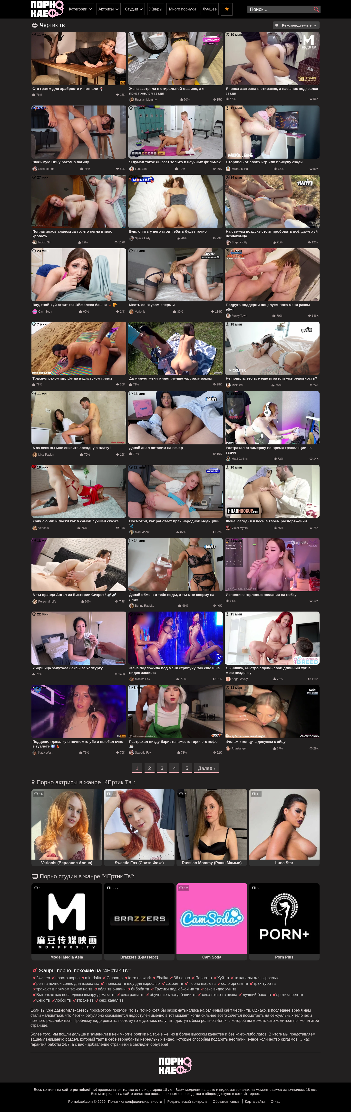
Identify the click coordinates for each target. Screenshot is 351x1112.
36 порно (182, 978)
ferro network (139, 978)
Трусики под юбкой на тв (177, 989)
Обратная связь (226, 1101)
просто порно (68, 978)
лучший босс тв (257, 995)
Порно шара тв (202, 983)
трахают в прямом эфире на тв (64, 989)
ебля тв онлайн (112, 989)
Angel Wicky (237, 679)
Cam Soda (42, 311)
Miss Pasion (43, 454)
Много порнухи (182, 9)
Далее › (206, 768)
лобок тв (63, 1000)
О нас (275, 1101)
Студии (131, 9)
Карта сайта (255, 1101)
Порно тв (203, 978)
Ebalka (162, 978)
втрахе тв (85, 1000)
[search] (316, 9)
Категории (78, 9)
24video (43, 978)
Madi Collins (236, 458)
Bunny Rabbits (141, 605)
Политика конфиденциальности (135, 1101)
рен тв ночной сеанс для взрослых (67, 983)
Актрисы (106, 9)
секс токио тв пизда (219, 995)
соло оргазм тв (234, 983)
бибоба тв (140, 989)
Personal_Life (44, 601)
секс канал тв (111, 1000)
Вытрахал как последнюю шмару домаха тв (76, 995)
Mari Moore (139, 532)
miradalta (93, 978)
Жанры (155, 9)
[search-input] (284, 9)
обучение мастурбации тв (173, 995)
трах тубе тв (265, 983)
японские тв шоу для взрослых (132, 983)
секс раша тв (132, 995)
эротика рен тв (289, 995)
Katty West (42, 752)
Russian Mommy (143, 99)
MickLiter (234, 385)
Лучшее (210, 9)
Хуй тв (223, 978)
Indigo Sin (41, 242)
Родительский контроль (187, 1101)
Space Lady (139, 238)
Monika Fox (139, 679)
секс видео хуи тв (220, 989)
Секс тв (43, 1000)
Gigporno (115, 978)
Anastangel (236, 748)
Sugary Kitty (236, 242)
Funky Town (236, 315)
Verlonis (137, 311)
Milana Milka (237, 168)
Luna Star (138, 168)
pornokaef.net (85, 1089)
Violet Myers (237, 528)
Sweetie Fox (43, 168)
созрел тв (174, 983)
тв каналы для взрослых (256, 978)
